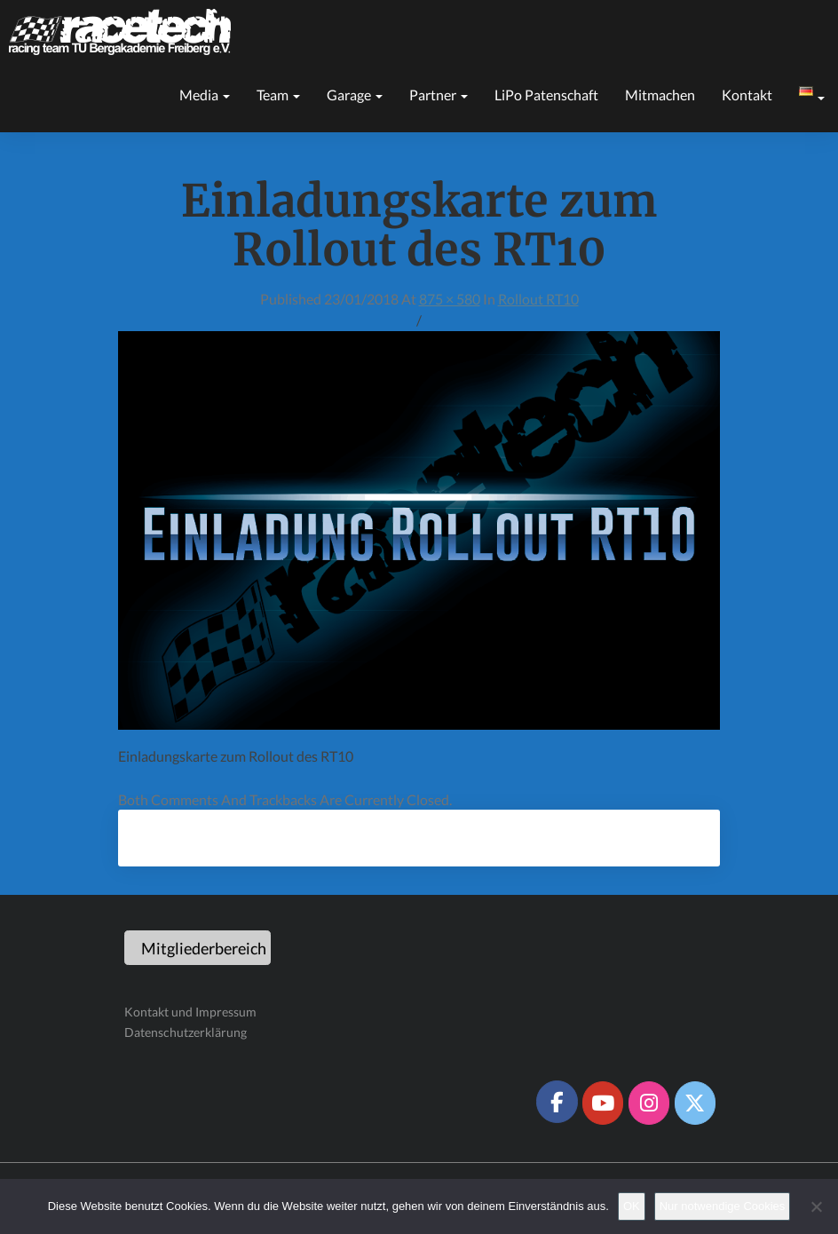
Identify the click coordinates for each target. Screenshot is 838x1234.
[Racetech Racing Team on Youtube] (602, 1102)
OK (631, 1206)
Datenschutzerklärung (185, 1032)
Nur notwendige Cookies (723, 1206)
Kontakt (747, 94)
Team (278, 94)
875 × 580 (449, 298)
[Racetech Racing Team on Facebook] (556, 1101)
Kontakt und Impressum (190, 1011)
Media (204, 94)
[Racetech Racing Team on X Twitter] (695, 1102)
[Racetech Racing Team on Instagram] (648, 1102)
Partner (438, 94)
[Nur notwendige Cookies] (816, 1206)
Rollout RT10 (538, 298)
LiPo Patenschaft (546, 94)
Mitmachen (660, 94)
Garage (355, 94)
